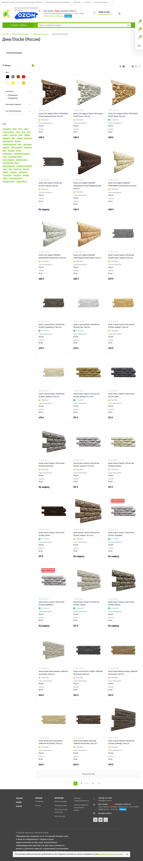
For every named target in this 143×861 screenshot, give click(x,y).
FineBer (5, 135)
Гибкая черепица (16, 147)
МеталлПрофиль (21, 160)
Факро (5, 178)
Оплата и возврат (61, 801)
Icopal (20, 135)
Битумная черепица (9, 144)
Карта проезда (60, 816)
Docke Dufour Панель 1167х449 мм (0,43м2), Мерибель (51, 603)
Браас (20, 144)
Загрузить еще (88, 774)
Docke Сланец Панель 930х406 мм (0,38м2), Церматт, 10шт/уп (121, 325)
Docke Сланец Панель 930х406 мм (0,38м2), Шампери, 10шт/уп (121, 742)
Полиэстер (17, 169)
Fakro (28, 132)
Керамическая (7, 154)
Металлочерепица (9, 166)
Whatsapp (59, 16)
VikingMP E (6, 138)
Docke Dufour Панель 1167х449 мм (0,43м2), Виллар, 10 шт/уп (86, 395)
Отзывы (38, 806)
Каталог (19, 798)
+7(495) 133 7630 (104, 12)
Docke (18, 132)
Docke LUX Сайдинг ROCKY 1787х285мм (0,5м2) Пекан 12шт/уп (122, 114)
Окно (10, 169)
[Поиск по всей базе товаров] (82, 25)
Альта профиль (8, 141)
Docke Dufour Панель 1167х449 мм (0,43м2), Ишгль (51, 533)
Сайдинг (5, 172)
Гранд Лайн (28, 147)
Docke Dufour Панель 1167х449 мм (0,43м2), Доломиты (51, 464)
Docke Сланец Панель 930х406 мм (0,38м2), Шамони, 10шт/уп (52, 395)
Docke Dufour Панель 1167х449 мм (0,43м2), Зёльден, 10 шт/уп (86, 464)
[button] (139, 22)
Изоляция (11, 151)
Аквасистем (28, 138)
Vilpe (13, 138)
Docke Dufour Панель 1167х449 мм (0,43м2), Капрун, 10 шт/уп (86, 533)
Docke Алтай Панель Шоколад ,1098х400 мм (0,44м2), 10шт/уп (85, 742)
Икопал (18, 151)
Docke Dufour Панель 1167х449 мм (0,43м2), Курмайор (121, 533)
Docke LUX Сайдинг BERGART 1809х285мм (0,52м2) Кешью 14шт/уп (122, 184)
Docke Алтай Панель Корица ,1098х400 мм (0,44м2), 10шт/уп (123, 672)
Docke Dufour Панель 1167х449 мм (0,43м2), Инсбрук (121, 464)
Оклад (5, 169)
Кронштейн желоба (15, 157)
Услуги (19, 806)
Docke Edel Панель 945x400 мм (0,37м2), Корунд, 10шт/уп (50, 184)
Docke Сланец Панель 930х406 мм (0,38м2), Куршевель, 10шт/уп (52, 325)
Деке (4, 151)
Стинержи (13, 172)
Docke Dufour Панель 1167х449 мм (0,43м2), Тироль (86, 603)
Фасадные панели (9, 182)
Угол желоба (7, 175)
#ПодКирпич (13, 98)
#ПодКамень (13, 95)
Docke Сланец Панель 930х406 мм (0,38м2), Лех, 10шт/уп (86, 325)
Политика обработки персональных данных (81, 807)
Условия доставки (61, 806)
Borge (14, 129)
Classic (26, 129)
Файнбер (26, 175)
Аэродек (17, 141)
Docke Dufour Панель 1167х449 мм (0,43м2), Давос (121, 395)
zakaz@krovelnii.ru (105, 14)
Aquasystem (7, 129)
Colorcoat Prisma (8, 132)
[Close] (127, 854)
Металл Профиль (8, 160)
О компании (39, 801)
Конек (5, 157)
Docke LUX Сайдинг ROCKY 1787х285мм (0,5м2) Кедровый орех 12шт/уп (53, 114)
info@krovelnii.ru (49, 16)
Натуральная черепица (24, 166)
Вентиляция (27, 144)
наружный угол (22, 182)
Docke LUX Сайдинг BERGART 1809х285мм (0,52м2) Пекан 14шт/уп (87, 256)
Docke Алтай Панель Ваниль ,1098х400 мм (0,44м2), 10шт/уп (53, 672)
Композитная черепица (22, 154)
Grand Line (13, 135)
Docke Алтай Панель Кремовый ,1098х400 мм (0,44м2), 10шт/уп (50, 742)
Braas (20, 129)
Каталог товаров (18, 25)
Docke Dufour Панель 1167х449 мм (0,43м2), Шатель (121, 603)
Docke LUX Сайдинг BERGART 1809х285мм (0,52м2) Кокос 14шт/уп (52, 256)
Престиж (26, 169)
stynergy (19, 138)
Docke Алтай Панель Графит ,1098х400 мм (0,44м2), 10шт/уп (88, 672)
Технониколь (23, 172)
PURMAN (27, 135)
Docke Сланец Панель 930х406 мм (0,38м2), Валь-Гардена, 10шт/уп (121, 256)
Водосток (6, 147)
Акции (19, 802)
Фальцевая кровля (15, 178)
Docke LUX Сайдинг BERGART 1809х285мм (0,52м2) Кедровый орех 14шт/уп (87, 185)
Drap (23, 132)
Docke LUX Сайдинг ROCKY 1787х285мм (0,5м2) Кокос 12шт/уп (88, 114)
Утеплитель (17, 175)
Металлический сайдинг (11, 163)
